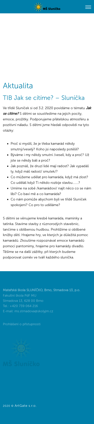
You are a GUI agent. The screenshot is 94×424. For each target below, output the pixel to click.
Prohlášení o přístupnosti (22, 326)
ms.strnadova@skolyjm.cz (33, 313)
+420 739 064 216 (24, 308)
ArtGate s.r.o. (26, 406)
